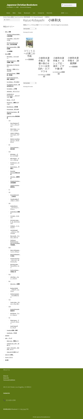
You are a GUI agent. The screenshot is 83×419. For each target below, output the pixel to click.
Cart (34, 13)
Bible (14, 13)
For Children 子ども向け (13, 82)
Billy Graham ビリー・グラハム (14, 159)
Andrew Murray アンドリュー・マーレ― (14, 207)
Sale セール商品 (9, 354)
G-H (9, 151)
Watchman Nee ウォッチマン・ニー (14, 266)
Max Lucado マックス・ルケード (14, 236)
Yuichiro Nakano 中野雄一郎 (14, 270)
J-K (32, 17)
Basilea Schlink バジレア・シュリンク (14, 289)
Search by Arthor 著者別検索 (22, 17)
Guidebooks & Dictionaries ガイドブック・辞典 (13, 95)
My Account (27, 13)
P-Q (9, 274)
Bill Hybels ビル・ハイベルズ (14, 155)
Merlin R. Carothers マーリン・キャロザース (15, 140)
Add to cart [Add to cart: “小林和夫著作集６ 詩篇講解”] (75, 66)
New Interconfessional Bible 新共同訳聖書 (12, 43)
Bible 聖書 (8, 31)
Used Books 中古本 (12, 333)
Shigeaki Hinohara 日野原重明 (15, 181)
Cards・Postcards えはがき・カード (13, 348)
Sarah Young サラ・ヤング (14, 326)
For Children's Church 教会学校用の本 (13, 85)
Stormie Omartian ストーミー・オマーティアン (14, 260)
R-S (9, 281)
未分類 (6, 360)
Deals (19, 13)
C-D (9, 120)
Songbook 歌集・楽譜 (12, 330)
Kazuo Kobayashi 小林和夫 (14, 195)
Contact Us (41, 13)
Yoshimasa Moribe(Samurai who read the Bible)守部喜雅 (15, 243)
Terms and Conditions (9, 380)
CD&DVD (7, 335)
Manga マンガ (11, 100)
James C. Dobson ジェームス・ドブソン (15, 134)
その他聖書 (9, 51)
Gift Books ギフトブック (13, 91)
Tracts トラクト (9, 357)
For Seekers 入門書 (12, 89)
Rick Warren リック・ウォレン (14, 314)
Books (8, 13)
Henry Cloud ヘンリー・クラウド (15, 129)
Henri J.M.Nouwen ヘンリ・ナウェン (15, 250)
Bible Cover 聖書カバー (13, 341)
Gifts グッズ (8, 338)
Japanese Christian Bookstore (22, 4)
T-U (9, 299)
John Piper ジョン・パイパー (14, 277)
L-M (9, 203)
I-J (9, 189)
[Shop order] (29, 28)
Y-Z (9, 317)
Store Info (49, 13)
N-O (10, 247)
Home (5, 17)
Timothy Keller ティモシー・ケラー (14, 199)
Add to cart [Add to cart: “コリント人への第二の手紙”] (31, 59)
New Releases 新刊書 (12, 107)
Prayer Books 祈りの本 (13, 109)
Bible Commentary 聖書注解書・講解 (13, 61)
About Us (5, 376)
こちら (24, 409)
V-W (10, 306)
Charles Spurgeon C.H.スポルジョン (14, 295)
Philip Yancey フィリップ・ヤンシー (14, 322)
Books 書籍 (11, 17)
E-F (9, 144)
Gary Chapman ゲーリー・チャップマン (14, 124)
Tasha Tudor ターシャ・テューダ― (15, 303)
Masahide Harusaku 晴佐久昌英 (15, 172)
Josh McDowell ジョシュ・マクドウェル (14, 232)
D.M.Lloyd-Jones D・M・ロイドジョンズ (15, 222)
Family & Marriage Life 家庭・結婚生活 (13, 78)
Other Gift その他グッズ (12, 352)
